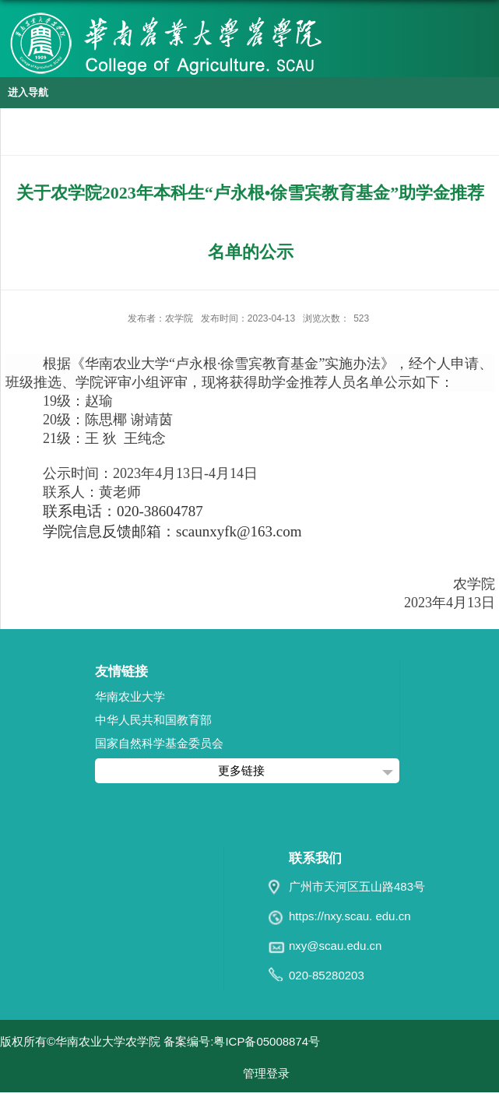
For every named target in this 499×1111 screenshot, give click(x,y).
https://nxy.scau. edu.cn (349, 916)
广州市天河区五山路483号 (357, 886)
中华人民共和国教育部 (153, 719)
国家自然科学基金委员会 (159, 743)
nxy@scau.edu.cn (335, 945)
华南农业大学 (130, 696)
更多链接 (241, 770)
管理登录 (266, 1073)
